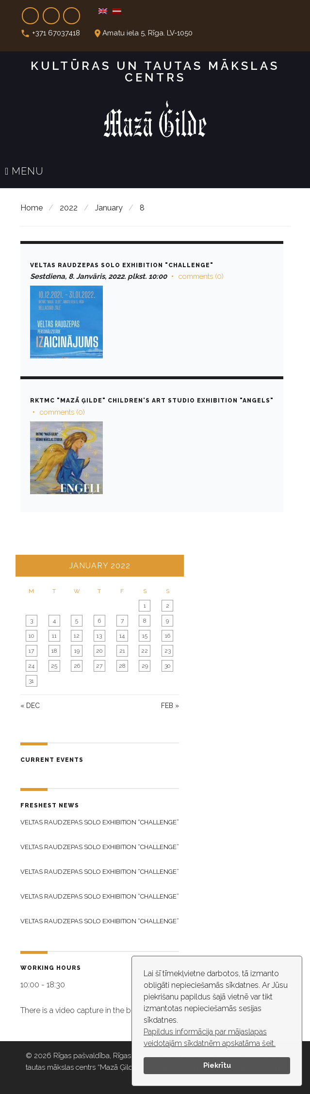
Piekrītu (217, 1065)
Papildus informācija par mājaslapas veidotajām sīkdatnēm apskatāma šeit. (210, 1037)
